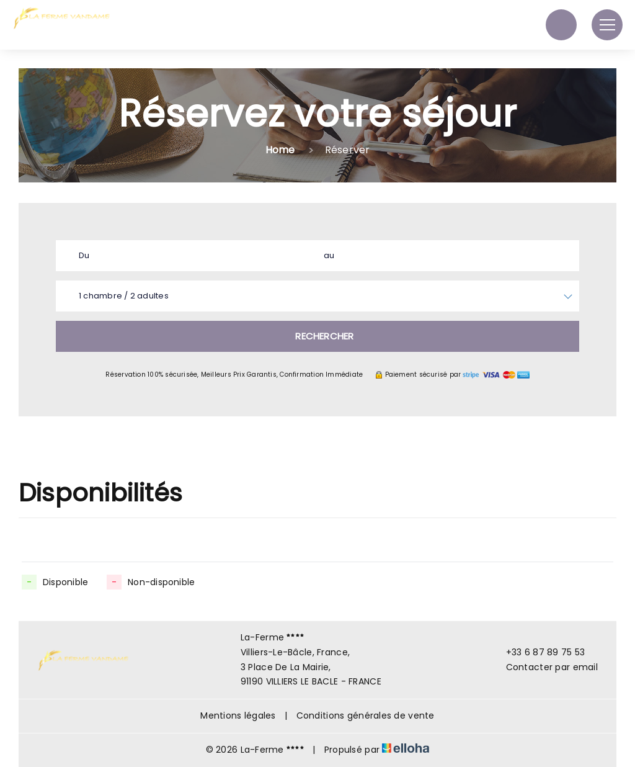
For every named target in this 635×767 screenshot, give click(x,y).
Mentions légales (237, 715)
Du (84, 255)
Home (280, 150)
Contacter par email (545, 667)
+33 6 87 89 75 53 (538, 652)
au (329, 255)
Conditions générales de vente (365, 715)
